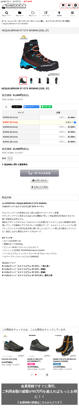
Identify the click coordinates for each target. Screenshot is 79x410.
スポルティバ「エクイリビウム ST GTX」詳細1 (25, 269)
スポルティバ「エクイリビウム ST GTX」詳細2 (25, 272)
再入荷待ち (72, 117)
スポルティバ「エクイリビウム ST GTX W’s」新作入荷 (28, 275)
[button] (75, 6)
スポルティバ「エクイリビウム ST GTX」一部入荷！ (27, 266)
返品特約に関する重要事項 (14, 164)
